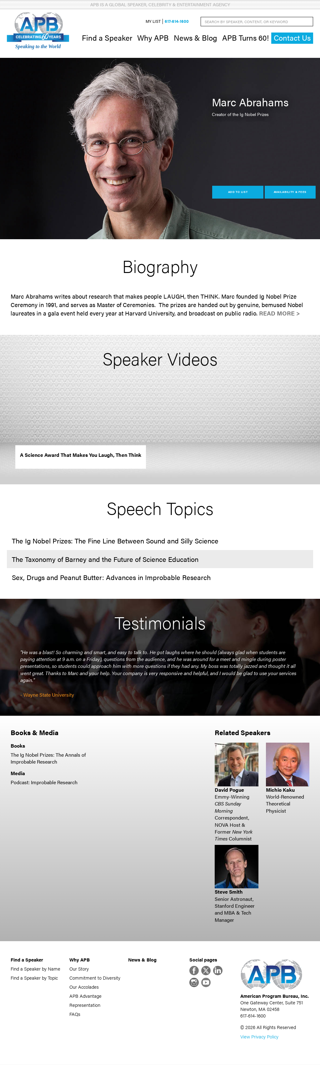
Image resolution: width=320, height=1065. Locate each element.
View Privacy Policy (259, 1036)
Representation (84, 1005)
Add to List (238, 192)
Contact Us (292, 38)
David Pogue (229, 789)
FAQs (74, 1014)
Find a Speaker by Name (35, 969)
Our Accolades (84, 987)
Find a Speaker (107, 37)
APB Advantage (85, 996)
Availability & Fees (290, 192)
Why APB (153, 37)
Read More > (279, 313)
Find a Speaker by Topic (34, 978)
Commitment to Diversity (94, 978)
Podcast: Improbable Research (44, 782)
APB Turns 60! (245, 37)
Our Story (79, 969)
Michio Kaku (280, 789)
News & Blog (195, 37)
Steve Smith (229, 892)
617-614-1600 (177, 21)
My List (153, 21)
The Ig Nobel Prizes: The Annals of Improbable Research (48, 758)
